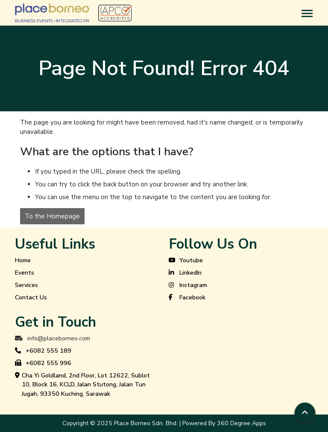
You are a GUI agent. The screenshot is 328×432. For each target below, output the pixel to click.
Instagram (188, 285)
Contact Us (31, 297)
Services (26, 285)
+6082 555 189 (43, 351)
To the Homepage (52, 216)
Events (24, 273)
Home (23, 260)
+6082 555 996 (43, 363)
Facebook (187, 297)
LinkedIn (185, 273)
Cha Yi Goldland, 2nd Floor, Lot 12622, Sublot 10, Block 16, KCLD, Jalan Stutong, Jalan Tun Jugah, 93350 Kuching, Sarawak (82, 384)
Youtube (186, 260)
